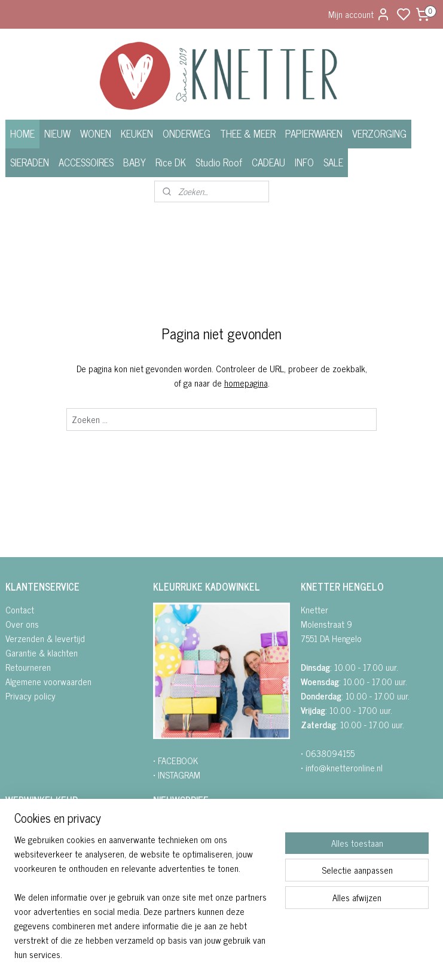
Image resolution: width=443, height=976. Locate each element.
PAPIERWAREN (314, 133)
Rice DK (170, 162)
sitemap (264, 953)
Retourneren (28, 666)
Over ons (22, 623)
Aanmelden (183, 897)
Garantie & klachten (41, 652)
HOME (22, 133)
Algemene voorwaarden (48, 681)
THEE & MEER (248, 133)
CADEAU (268, 162)
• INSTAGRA (173, 774)
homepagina (246, 382)
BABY (134, 162)
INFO (304, 162)
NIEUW (57, 133)
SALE (333, 162)
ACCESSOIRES (86, 162)
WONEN (95, 133)
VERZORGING (379, 133)
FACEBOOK (178, 760)
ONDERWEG (186, 133)
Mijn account (359, 14)
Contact (19, 609)
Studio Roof (218, 162)
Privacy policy (30, 695)
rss (281, 953)
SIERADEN (29, 162)
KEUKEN (137, 133)
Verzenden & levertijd (45, 638)
